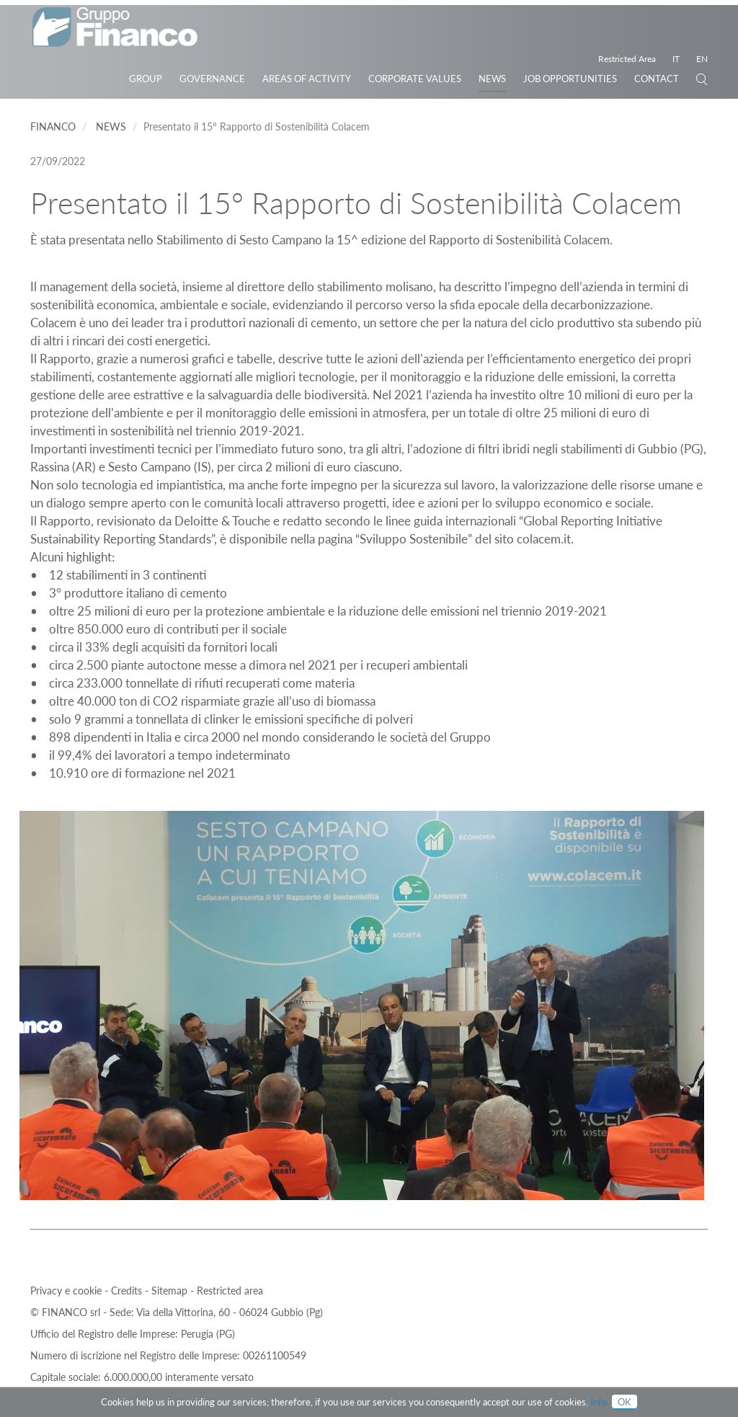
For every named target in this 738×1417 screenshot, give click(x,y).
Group (145, 78)
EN (702, 58)
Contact (656, 78)
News (492, 78)
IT (676, 58)
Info (598, 1402)
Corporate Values (414, 78)
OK (624, 1402)
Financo (53, 126)
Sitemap (170, 1290)
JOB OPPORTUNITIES (570, 78)
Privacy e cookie (67, 1290)
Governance (212, 78)
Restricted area (230, 1290)
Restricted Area (627, 58)
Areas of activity (306, 78)
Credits (128, 1290)
